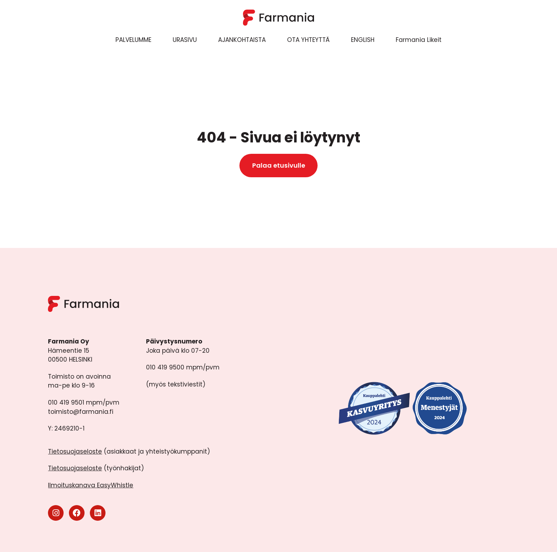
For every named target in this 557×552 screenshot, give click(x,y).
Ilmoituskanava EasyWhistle (90, 485)
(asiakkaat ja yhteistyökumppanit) (129, 451)
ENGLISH (362, 40)
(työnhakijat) (96, 468)
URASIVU (185, 40)
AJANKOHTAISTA (242, 40)
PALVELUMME (133, 40)
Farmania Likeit (419, 40)
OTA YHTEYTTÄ (308, 40)
